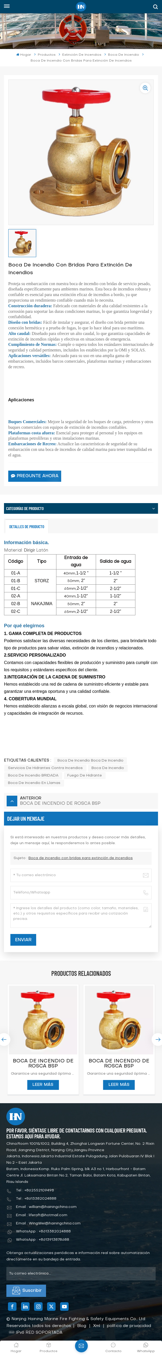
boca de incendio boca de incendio (90, 760)
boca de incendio (108, 768)
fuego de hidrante (84, 775)
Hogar (23, 54)
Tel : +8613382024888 (36, 1198)
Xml (96, 1326)
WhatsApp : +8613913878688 (42, 1239)
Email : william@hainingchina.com (46, 1207)
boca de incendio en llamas (34, 783)
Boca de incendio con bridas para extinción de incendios (80, 858)
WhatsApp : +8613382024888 (43, 1231)
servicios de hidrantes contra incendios (45, 768)
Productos (47, 54)
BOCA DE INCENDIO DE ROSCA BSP (43, 1064)
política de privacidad (129, 1326)
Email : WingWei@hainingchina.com (48, 1223)
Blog (81, 1326)
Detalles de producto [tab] (26, 526)
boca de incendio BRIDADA (33, 775)
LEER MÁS (42, 1085)
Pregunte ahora (35, 476)
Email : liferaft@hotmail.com (41, 1215)
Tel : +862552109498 (35, 1190)
